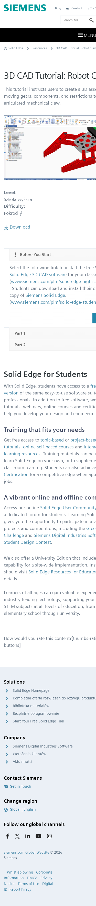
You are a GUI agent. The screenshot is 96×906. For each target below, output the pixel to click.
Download (17, 227)
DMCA (32, 878)
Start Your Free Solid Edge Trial (38, 721)
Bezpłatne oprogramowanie (36, 713)
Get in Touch (17, 786)
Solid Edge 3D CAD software (38, 274)
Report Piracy (20, 889)
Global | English (20, 809)
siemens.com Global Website (26, 852)
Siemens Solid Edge (45, 295)
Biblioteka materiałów (31, 706)
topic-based (52, 440)
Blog (58, 8)
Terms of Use (28, 883)
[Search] (92, 20)
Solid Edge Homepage (31, 690)
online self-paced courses (48, 446)
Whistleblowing (20, 872)
